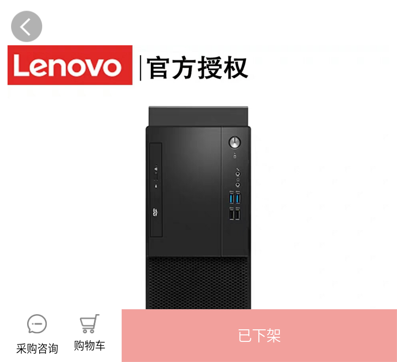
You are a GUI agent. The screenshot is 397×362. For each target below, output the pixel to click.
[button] (259, 335)
